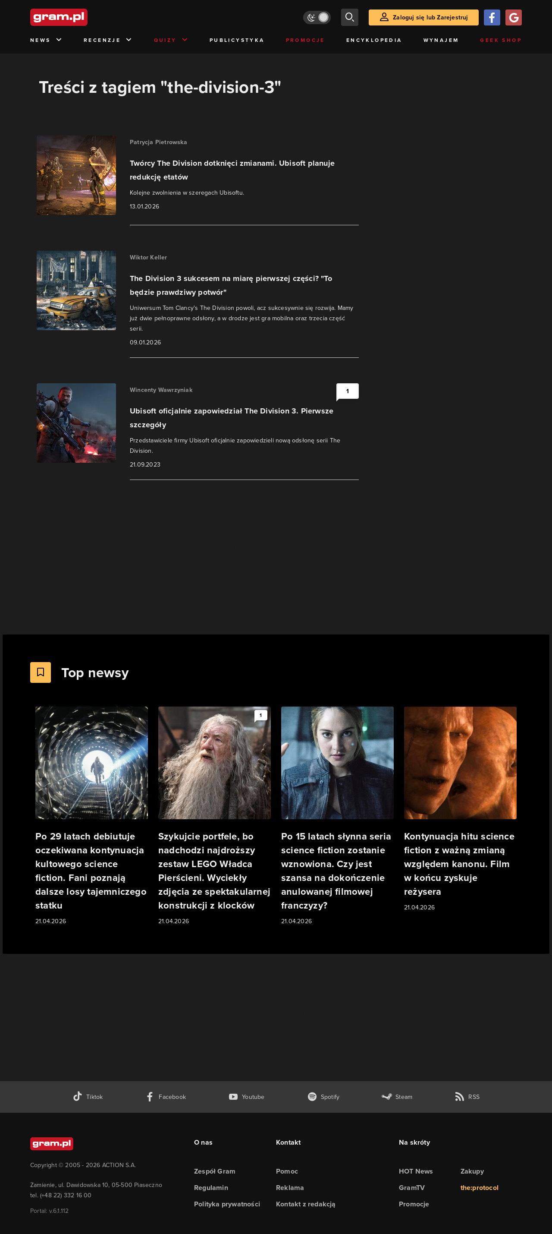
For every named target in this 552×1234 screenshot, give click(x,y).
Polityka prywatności (227, 1204)
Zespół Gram (214, 1171)
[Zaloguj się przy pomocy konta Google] (513, 17)
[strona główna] (80, 17)
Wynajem (441, 40)
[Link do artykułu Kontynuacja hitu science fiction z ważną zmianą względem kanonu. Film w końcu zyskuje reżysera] (460, 809)
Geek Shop (501, 40)
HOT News (416, 1171)
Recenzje (108, 40)
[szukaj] (349, 17)
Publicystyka (237, 40)
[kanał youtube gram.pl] (246, 1096)
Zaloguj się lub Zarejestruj (430, 17)
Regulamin (211, 1188)
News (46, 40)
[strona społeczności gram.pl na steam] (397, 1096)
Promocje (305, 40)
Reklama (290, 1188)
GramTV (412, 1188)
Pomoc (287, 1171)
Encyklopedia (374, 40)
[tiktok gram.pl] (87, 1096)
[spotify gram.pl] (323, 1096)
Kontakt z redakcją (306, 1204)
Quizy (171, 40)
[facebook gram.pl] (165, 1096)
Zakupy (472, 1171)
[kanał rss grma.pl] (467, 1096)
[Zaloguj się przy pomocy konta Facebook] (492, 17)
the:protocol (480, 1188)
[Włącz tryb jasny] (317, 17)
